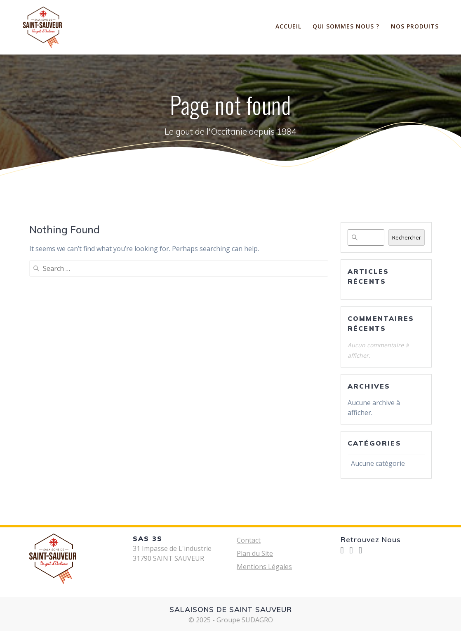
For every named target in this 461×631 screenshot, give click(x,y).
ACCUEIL (288, 26)
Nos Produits (415, 26)
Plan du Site (255, 553)
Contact (249, 540)
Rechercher (406, 237)
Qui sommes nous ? (346, 26)
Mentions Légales (264, 566)
